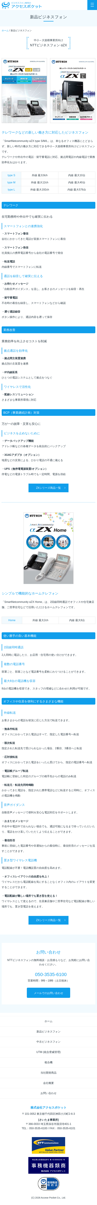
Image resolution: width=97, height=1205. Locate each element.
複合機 (48, 1062)
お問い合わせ (48, 1093)
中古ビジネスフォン (48, 1041)
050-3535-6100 (51, 974)
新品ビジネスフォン (48, 1031)
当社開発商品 (48, 1072)
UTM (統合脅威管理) (48, 1052)
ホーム (5, 30)
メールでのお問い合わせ (48, 993)
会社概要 (48, 1083)
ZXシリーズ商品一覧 (48, 487)
